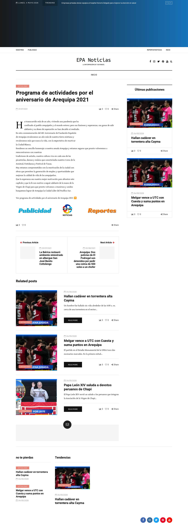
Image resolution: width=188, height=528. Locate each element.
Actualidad (22, 86)
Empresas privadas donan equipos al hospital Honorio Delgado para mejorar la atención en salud (99, 3)
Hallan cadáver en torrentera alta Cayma (69, 501)
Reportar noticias (154, 50)
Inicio (168, 50)
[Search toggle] (171, 61)
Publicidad (32, 50)
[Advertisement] (94, 26)
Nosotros (20, 50)
